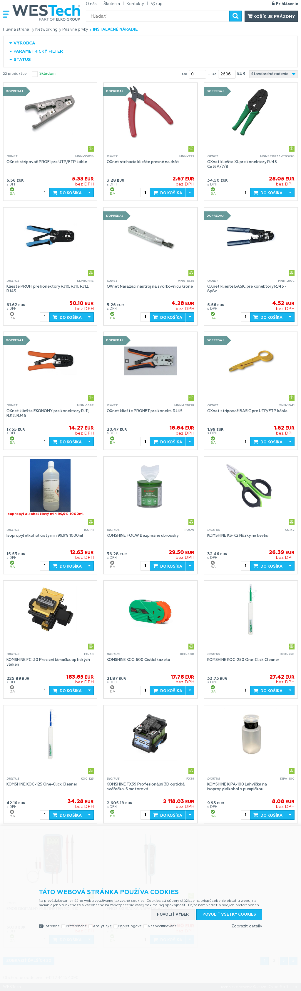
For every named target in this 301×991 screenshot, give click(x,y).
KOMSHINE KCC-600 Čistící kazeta (138, 660)
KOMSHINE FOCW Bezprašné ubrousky (142, 536)
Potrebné (51, 926)
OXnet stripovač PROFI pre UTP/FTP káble (46, 162)
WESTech (46, 12)
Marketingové (130, 926)
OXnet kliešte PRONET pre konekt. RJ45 (145, 411)
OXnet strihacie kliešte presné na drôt (143, 162)
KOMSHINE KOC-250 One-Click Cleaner (243, 660)
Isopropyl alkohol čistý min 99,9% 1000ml (44, 536)
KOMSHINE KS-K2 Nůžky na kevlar (238, 536)
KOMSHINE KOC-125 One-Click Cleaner (41, 784)
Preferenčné (76, 926)
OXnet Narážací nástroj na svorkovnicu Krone (150, 287)
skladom (47, 74)
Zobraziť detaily (246, 926)
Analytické (102, 926)
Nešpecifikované (162, 926)
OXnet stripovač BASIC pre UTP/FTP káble (247, 411)
